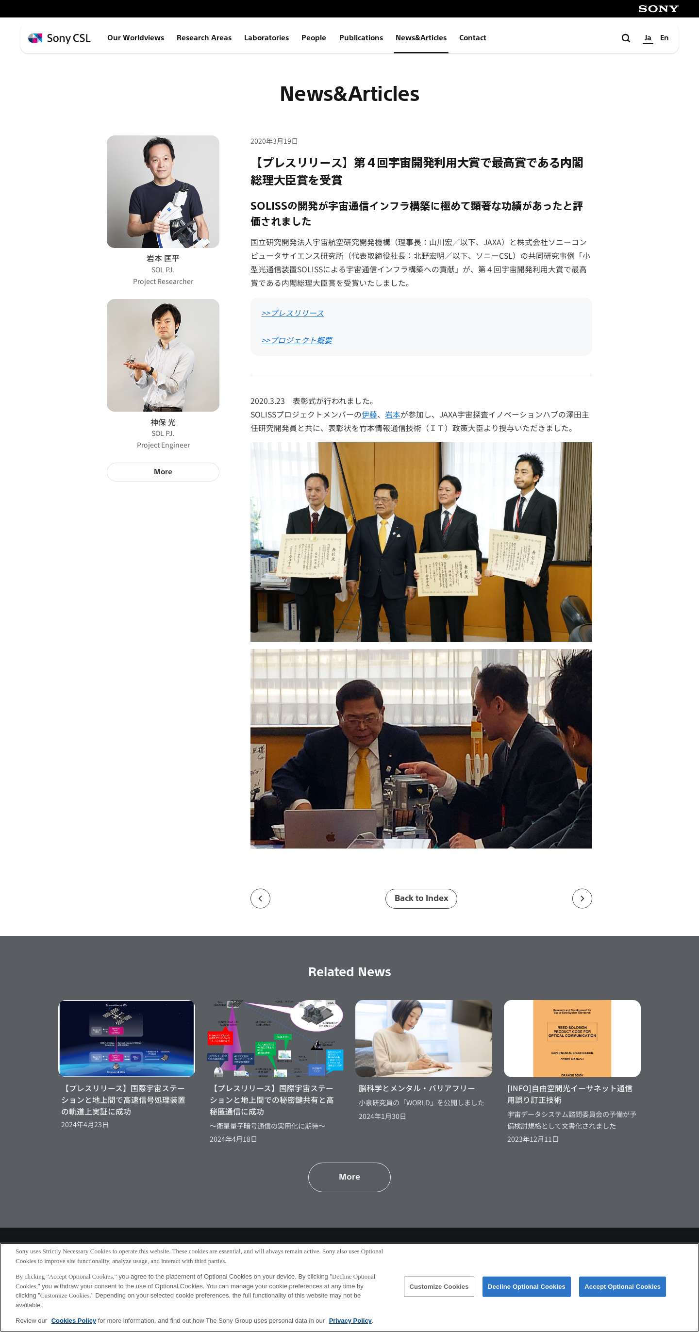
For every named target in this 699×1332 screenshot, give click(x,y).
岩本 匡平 (163, 258)
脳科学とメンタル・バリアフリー (417, 1088)
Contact (472, 38)
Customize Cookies (438, 1287)
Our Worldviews (135, 38)
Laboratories (266, 38)
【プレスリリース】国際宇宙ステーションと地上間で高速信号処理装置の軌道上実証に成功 (123, 1099)
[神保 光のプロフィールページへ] (163, 355)
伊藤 (369, 414)
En (664, 38)
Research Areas (204, 38)
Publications (361, 38)
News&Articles (421, 38)
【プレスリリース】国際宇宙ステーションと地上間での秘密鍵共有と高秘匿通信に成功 (272, 1099)
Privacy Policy (350, 1321)
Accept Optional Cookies (622, 1287)
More (163, 472)
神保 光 (163, 422)
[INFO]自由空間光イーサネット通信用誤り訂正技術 (569, 1093)
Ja (648, 38)
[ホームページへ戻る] (59, 38)
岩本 (392, 414)
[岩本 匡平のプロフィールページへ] (163, 191)
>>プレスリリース (292, 312)
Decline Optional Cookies (527, 1287)
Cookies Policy (73, 1321)
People (313, 38)
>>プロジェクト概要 (296, 340)
